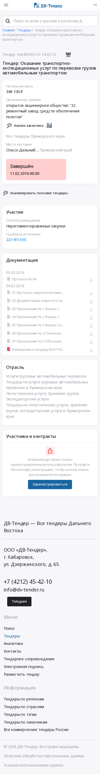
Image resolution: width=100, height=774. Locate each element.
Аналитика (13, 643)
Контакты (12, 651)
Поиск (9, 628)
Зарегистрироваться (50, 484)
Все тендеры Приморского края (35, 136)
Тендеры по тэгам (20, 714)
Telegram (19, 601)
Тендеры (12, 635)
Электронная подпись (24, 666)
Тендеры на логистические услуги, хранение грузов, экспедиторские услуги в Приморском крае (48, 410)
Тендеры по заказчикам (25, 722)
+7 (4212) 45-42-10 (28, 581)
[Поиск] (7, 21)
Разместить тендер (22, 674)
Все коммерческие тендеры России (36, 729)
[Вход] (94, 5)
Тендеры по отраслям (24, 706)
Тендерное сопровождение (29, 658)
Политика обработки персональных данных (44, 755)
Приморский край (55, 149)
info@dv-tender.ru (24, 589)
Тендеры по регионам (24, 698)
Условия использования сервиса (33, 765)
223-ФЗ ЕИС (16, 239)
